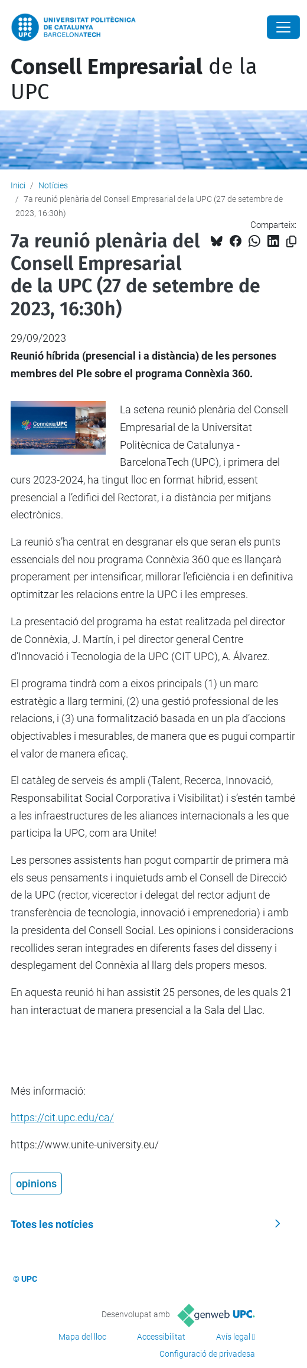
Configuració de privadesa (207, 1354)
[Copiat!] (291, 242)
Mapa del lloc (82, 1336)
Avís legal (233, 1336)
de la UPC (134, 79)
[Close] (283, 27)
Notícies (53, 185)
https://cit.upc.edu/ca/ (62, 1117)
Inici (18, 185)
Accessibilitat (161, 1336)
